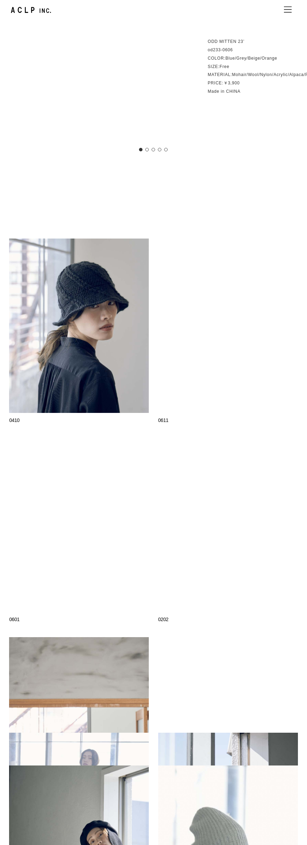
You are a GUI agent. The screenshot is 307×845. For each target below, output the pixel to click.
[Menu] (288, 9)
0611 (163, 420)
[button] (140, 149)
